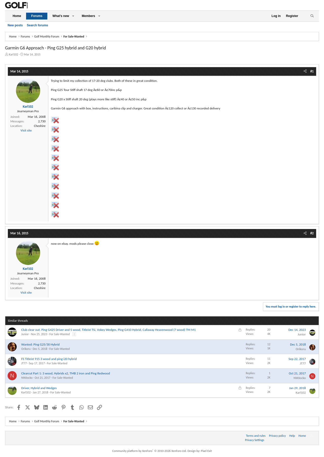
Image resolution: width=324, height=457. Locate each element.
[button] (73, 16)
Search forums (37, 25)
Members (88, 16)
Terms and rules (256, 435)
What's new (60, 16)
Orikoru (26, 349)
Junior (25, 334)
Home (17, 16)
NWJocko (27, 377)
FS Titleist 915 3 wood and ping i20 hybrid (49, 359)
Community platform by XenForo (149, 451)
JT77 (24, 363)
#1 (312, 71)
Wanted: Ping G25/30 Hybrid (40, 344)
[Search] (312, 16)
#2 (312, 233)
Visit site (26, 130)
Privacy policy (277, 435)
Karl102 (13, 54)
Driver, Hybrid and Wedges (39, 388)
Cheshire (40, 126)
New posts (15, 25)
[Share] (305, 71)
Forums (36, 16)
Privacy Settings (254, 440)
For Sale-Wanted (59, 334)
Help (292, 435)
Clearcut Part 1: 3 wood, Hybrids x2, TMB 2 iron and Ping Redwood (65, 373)
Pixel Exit (206, 451)
